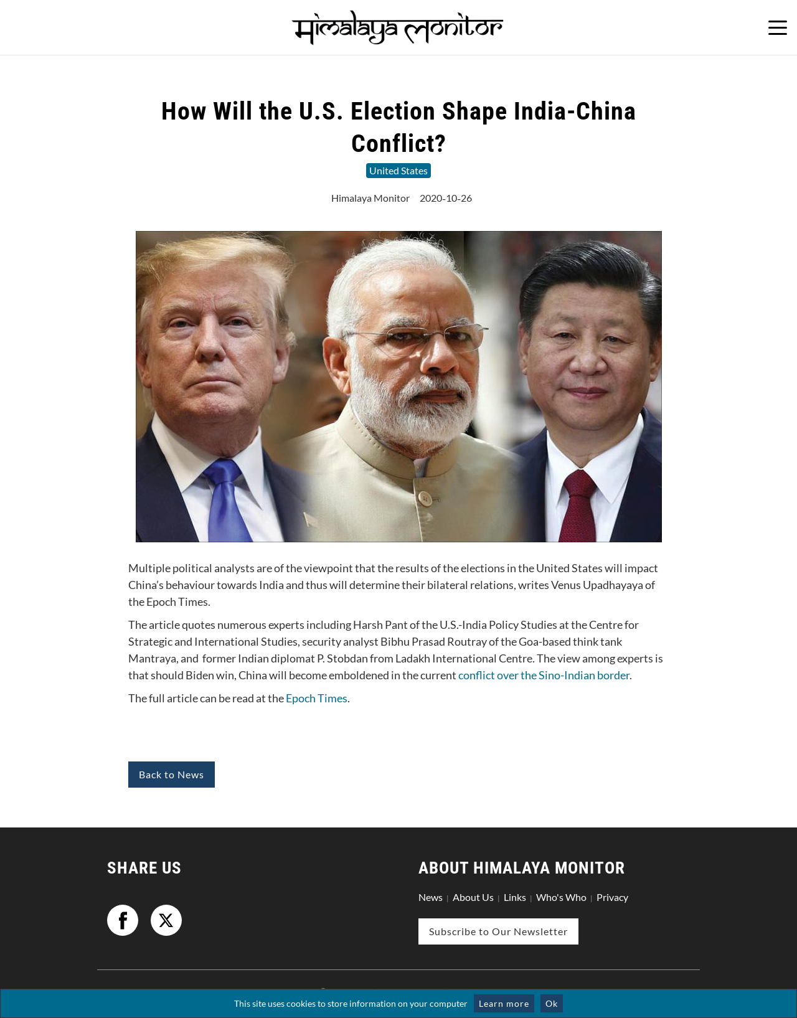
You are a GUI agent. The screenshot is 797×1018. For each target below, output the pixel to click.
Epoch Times (316, 698)
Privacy (612, 897)
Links (515, 897)
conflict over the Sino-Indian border (544, 675)
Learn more (504, 1003)
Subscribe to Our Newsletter (498, 931)
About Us (473, 897)
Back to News (171, 774)
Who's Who (561, 897)
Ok (551, 1003)
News (430, 897)
